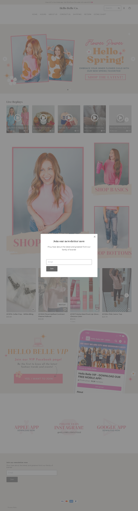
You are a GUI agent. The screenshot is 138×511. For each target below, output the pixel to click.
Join (52, 269)
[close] (95, 237)
